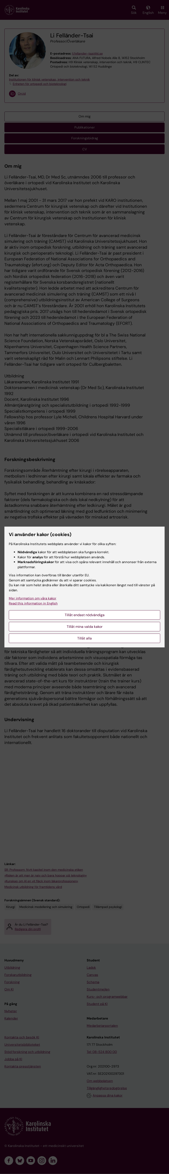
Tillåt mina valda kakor (85, 626)
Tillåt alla (84, 638)
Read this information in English (33, 603)
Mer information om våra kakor (32, 598)
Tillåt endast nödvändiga (85, 615)
